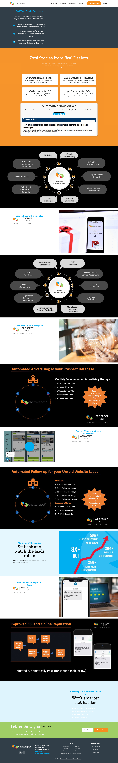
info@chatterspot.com (43, 753)
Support (82, 3)
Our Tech (63, 3)
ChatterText (77, 753)
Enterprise (96, 752)
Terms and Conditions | (66, 759)
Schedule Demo (94, 3)
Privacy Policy (77, 759)
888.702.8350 (40, 751)
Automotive (96, 746)
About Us (66, 746)
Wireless (95, 749)
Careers (65, 748)
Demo (77, 751)
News (77, 746)
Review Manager (65, 753)
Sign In (105, 3)
